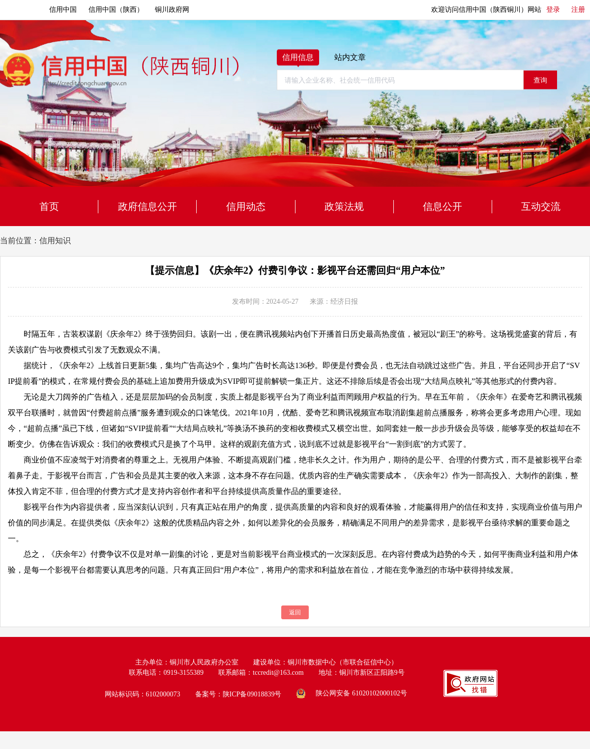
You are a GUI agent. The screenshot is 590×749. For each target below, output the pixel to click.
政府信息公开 (147, 206)
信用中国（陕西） (116, 9)
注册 (578, 9)
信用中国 (63, 9)
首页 (49, 206)
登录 (553, 9)
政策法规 (344, 206)
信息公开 (442, 206)
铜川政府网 (172, 9)
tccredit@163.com (278, 672)
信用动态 (246, 206)
